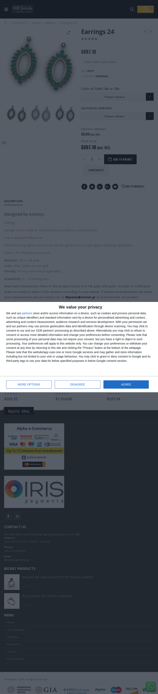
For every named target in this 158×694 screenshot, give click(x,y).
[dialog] (79, 347)
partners (27, 313)
